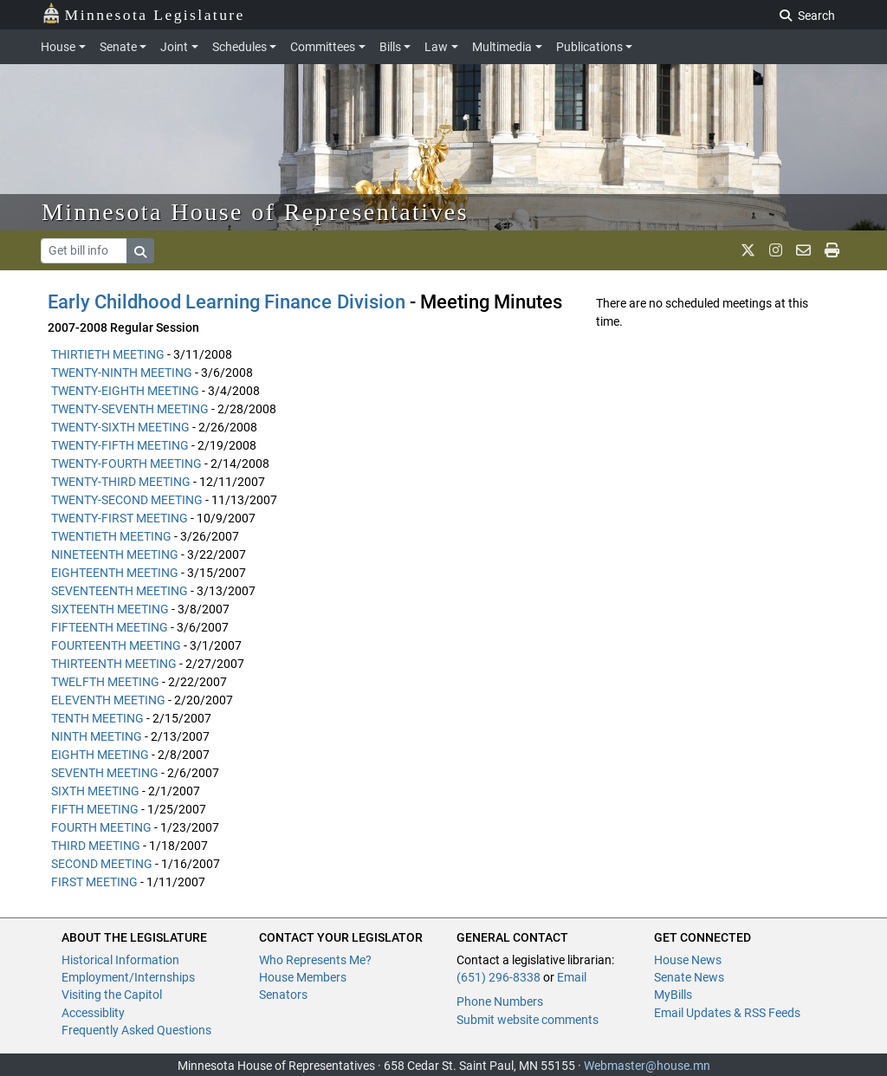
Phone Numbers (499, 1001)
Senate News (689, 977)
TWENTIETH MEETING (111, 536)
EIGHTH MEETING (100, 755)
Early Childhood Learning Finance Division (226, 302)
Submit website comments (527, 1020)
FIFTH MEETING (95, 809)
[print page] (832, 250)
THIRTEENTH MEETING (114, 664)
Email (571, 977)
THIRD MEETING (95, 845)
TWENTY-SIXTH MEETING (120, 427)
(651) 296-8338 (498, 977)
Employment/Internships (128, 977)
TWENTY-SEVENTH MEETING (130, 409)
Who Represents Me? (315, 960)
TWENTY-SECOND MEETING (127, 500)
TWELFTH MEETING (105, 682)
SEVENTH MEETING (105, 773)
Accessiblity (93, 1013)
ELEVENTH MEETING (108, 700)
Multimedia (502, 47)
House (58, 47)
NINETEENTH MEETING (114, 554)
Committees (322, 47)
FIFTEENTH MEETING (109, 627)
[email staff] (803, 250)
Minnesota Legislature (143, 13)
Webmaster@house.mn (647, 1066)
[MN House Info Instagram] (775, 250)
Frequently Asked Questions (136, 1030)
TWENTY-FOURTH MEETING (126, 463)
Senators (283, 994)
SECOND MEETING (101, 864)
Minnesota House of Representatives (255, 211)
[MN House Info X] (748, 250)
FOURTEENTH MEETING (116, 645)
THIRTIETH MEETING (108, 354)
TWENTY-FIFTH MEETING (120, 445)
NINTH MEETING (96, 736)
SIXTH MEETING (95, 791)
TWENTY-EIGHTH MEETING (125, 391)
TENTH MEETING (97, 718)
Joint (174, 47)
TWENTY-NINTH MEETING (121, 372)
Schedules (239, 47)
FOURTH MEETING (101, 827)
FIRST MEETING (94, 882)
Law (436, 47)
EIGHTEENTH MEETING (114, 573)
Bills (390, 47)
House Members (302, 977)
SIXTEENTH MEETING (110, 609)
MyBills (673, 994)
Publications (589, 47)
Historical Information (120, 960)
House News (688, 960)
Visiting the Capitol (112, 994)
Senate (118, 47)
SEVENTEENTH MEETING (119, 591)
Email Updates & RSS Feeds (727, 1013)
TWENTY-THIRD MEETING (121, 482)
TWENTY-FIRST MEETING (119, 518)
